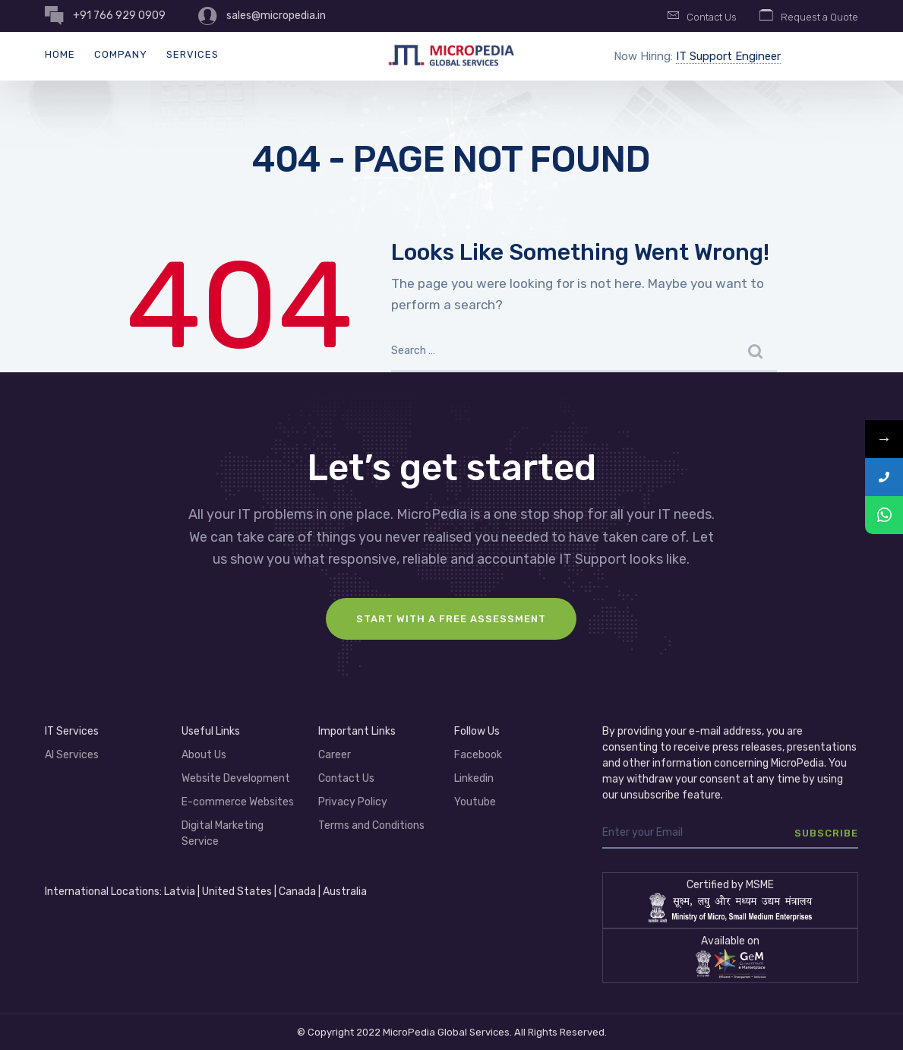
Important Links (357, 731)
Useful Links (211, 731)
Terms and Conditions (371, 825)
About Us (204, 754)
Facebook (478, 754)
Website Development (236, 778)
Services (192, 54)
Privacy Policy (352, 801)
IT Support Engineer (728, 56)
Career (334, 754)
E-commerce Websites (238, 801)
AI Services (72, 754)
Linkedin (474, 778)
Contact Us (346, 778)
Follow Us (477, 731)
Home (60, 54)
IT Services (72, 731)
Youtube (475, 801)
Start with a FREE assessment (451, 619)
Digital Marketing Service (223, 833)
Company (120, 54)
